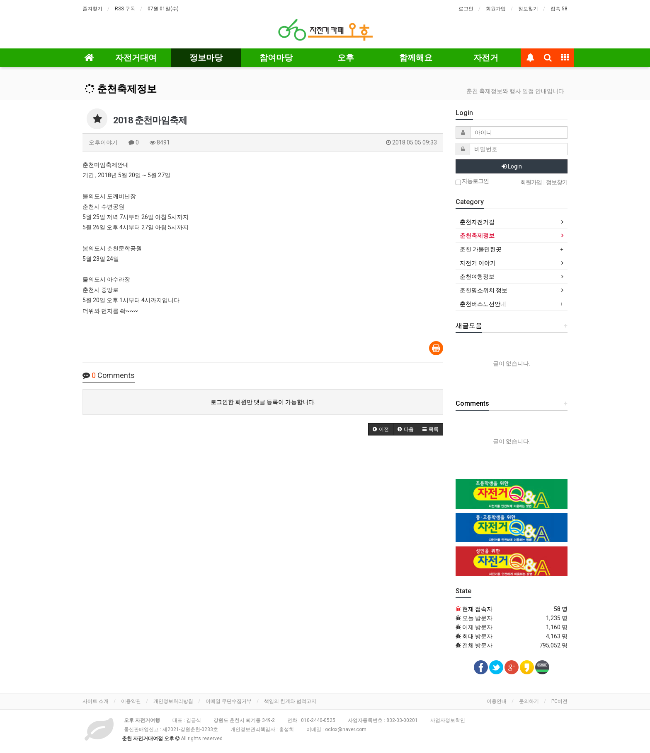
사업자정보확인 (447, 720)
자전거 (485, 58)
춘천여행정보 (477, 276)
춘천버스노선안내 (483, 304)
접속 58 (559, 9)
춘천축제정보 (121, 89)
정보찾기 (528, 9)
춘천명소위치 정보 (483, 290)
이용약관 (131, 701)
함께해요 (415, 58)
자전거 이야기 (478, 263)
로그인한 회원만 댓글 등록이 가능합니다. (263, 402)
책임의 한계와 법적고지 (290, 701)
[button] (380, 429)
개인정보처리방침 (173, 701)
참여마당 (276, 58)
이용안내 (497, 701)
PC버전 (559, 701)
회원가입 (496, 9)
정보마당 (206, 58)
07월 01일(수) (163, 9)
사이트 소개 (95, 701)
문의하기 (529, 701)
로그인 (465, 9)
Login (512, 166)
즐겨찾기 (92, 9)
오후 (345, 58)
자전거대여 (136, 58)
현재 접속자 (477, 609)
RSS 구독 (125, 9)
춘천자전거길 (477, 222)
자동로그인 (472, 181)
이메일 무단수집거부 (229, 701)
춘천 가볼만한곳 (481, 249)
